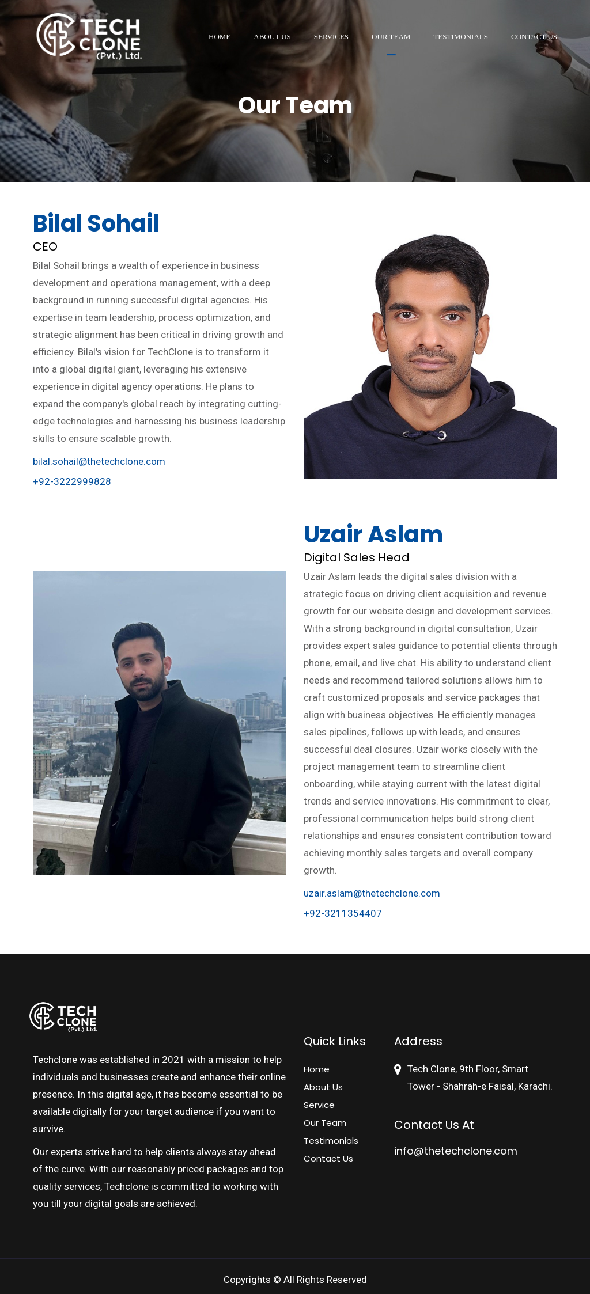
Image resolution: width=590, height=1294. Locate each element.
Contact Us (534, 36)
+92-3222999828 (72, 481)
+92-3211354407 (343, 913)
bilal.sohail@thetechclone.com (99, 461)
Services (331, 36)
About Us (272, 36)
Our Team (391, 36)
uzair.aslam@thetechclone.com (372, 893)
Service (319, 1105)
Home (219, 36)
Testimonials (460, 36)
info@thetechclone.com (455, 1151)
